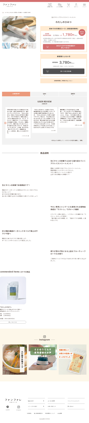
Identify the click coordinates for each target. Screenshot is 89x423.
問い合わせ (71, 406)
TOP (3, 12)
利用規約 (29, 413)
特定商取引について (50, 413)
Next (37, 29)
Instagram (18, 408)
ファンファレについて (73, 401)
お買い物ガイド (52, 406)
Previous (5, 123)
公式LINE (8, 408)
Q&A (44, 94)
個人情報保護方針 (38, 413)
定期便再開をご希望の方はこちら (63, 80)
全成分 (73, 94)
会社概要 (60, 413)
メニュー (84, 5)
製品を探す (31, 401)
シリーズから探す (32, 406)
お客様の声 (16, 94)
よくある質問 (51, 401)
